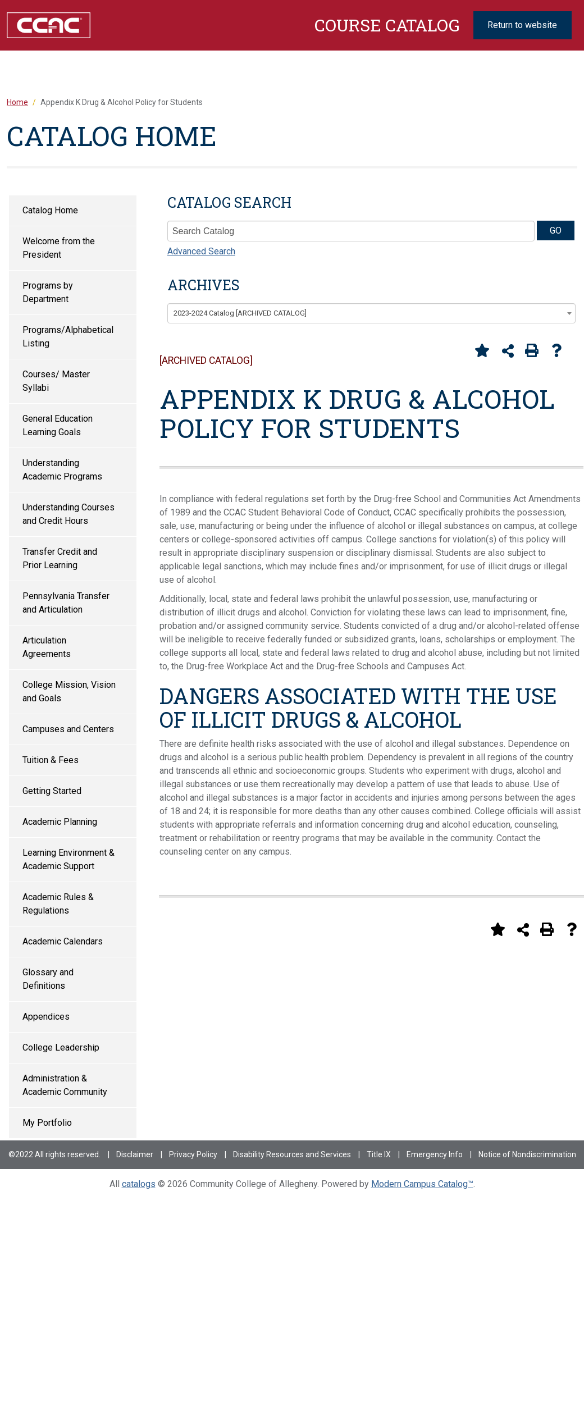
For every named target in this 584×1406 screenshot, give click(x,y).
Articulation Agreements (46, 647)
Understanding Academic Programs (62, 470)
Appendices (46, 1016)
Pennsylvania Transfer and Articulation (66, 603)
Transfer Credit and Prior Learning (59, 558)
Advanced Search (201, 251)
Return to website (522, 25)
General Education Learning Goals (57, 425)
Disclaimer (134, 1154)
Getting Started (51, 791)
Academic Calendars (62, 941)
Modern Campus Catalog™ (422, 1184)
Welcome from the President (58, 248)
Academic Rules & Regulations (58, 904)
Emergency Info (435, 1154)
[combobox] (371, 313)
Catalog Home (50, 210)
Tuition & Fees (50, 760)
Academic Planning (59, 821)
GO (556, 230)
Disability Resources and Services (292, 1154)
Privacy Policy (193, 1154)
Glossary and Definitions (48, 979)
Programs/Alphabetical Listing (67, 337)
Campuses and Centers (68, 729)
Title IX (379, 1154)
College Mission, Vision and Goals (69, 691)
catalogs (139, 1184)
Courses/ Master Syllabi (56, 381)
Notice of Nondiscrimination (527, 1154)
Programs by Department (47, 292)
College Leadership (60, 1047)
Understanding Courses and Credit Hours (68, 514)
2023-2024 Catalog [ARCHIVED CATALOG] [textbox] (240, 313)
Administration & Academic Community (64, 1085)
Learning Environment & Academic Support (68, 859)
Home (17, 102)
